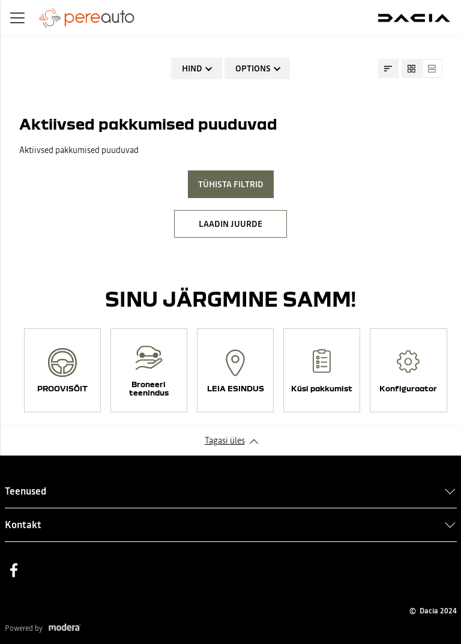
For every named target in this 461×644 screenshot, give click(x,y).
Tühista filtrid (231, 184)
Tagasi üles (225, 441)
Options (253, 68)
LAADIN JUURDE (230, 224)
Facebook (14, 570)
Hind (192, 68)
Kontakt (23, 524)
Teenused (25, 491)
